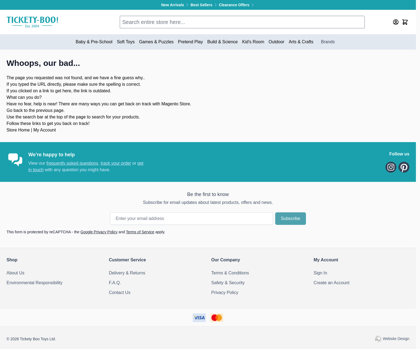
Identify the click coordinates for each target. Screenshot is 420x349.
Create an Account (332, 282)
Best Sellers (205, 5)
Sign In (320, 273)
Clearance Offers (237, 5)
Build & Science (222, 41)
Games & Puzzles (156, 41)
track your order (116, 163)
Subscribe (290, 218)
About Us (15, 273)
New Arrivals (176, 5)
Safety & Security (228, 282)
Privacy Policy (224, 292)
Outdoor (276, 41)
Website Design (392, 338)
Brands (328, 41)
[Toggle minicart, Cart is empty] (405, 22)
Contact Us (119, 292)
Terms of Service (140, 232)
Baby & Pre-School (94, 41)
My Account (44, 130)
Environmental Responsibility (34, 282)
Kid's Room (253, 41)
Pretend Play (190, 41)
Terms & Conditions (230, 273)
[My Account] (395, 22)
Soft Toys (126, 41)
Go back (15, 110)
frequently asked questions (72, 163)
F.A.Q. (115, 282)
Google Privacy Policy (99, 232)
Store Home (18, 130)
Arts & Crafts (301, 41)
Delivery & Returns (127, 273)
